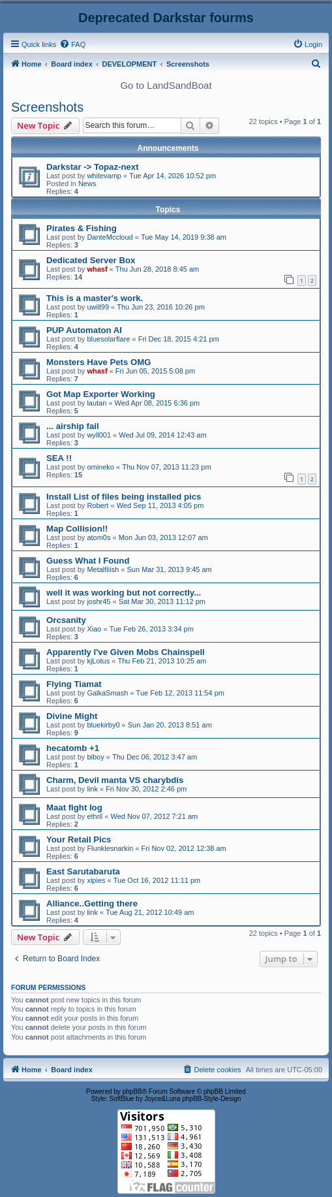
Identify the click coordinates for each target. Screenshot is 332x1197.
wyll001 (99, 435)
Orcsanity (66, 620)
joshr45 (98, 601)
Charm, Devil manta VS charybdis (114, 780)
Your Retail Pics (78, 839)
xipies (96, 880)
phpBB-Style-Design (211, 1098)
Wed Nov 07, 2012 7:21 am (154, 816)
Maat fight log (74, 807)
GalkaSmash (107, 693)
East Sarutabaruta (83, 871)
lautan (96, 403)
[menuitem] (72, 44)
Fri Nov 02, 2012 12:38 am (184, 848)
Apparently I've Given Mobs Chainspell (125, 652)
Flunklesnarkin (110, 848)
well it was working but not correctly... (123, 593)
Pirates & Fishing (81, 228)
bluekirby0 (103, 725)
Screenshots (47, 107)
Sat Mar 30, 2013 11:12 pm (162, 601)
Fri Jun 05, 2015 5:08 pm (155, 371)
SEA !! (59, 458)
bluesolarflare (108, 339)
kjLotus (98, 661)
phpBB (132, 1091)
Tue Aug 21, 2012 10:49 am (150, 912)
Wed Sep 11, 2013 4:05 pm (160, 505)
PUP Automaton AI (84, 330)
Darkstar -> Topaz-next (92, 167)
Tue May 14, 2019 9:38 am (183, 237)
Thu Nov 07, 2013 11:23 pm (166, 467)
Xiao (94, 629)
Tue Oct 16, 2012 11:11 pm (157, 880)
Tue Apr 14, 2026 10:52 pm (172, 176)
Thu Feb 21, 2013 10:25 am (161, 661)
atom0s (98, 537)
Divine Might (71, 716)
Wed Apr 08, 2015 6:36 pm (157, 403)
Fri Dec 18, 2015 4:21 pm (178, 339)
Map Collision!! (77, 529)
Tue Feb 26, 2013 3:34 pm (152, 629)
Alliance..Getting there (92, 903)
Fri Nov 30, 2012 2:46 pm (146, 789)
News (87, 183)
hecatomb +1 (72, 748)
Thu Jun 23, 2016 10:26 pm (161, 307)
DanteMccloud (109, 237)
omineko (100, 467)
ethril (94, 816)
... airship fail (72, 426)
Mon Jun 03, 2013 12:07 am (163, 537)
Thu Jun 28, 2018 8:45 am (157, 269)
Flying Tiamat (74, 684)
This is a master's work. (94, 298)
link (92, 789)
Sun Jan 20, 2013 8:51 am (170, 725)
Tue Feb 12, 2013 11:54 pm (180, 693)
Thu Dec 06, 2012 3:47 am (154, 757)
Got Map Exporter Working (100, 394)
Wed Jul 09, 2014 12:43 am (162, 435)
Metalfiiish (103, 569)
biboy (95, 757)
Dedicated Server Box (90, 260)
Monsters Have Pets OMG (98, 362)
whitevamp (104, 176)
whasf (97, 269)
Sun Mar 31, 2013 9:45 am (169, 569)
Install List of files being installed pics (123, 497)
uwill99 (98, 307)
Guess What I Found (87, 561)
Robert (97, 505)
